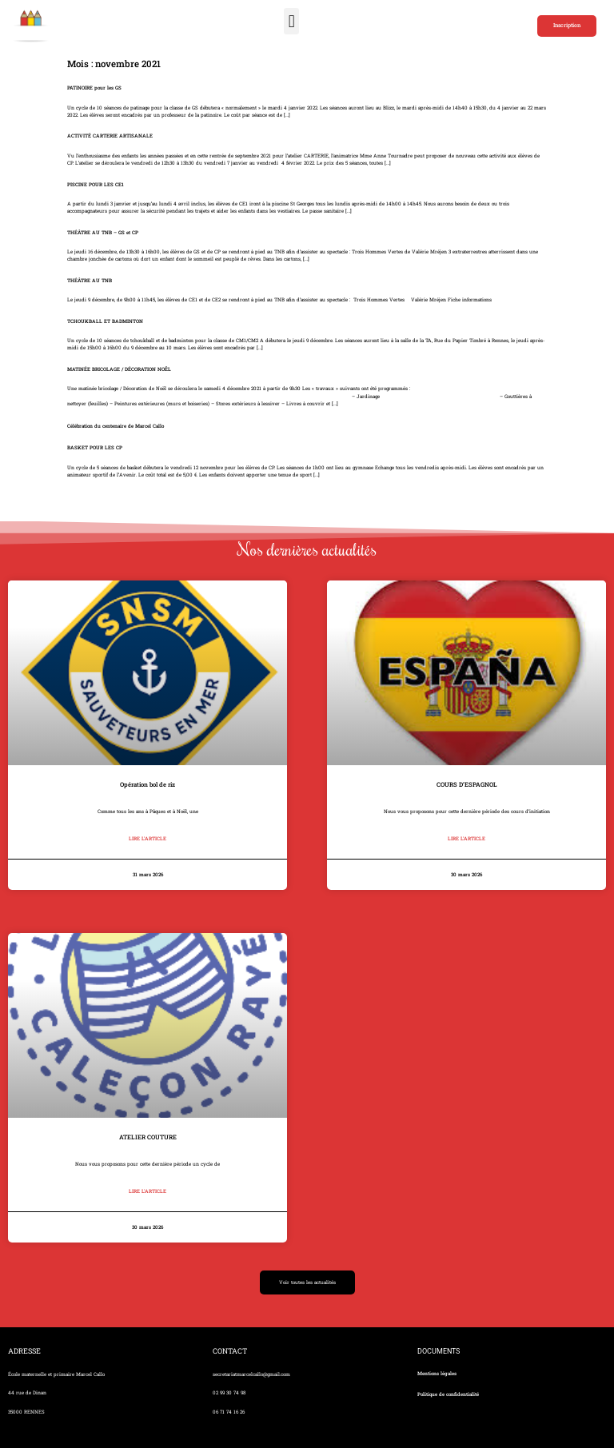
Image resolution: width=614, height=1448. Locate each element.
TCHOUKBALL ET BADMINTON (105, 321)
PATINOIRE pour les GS (94, 88)
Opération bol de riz (147, 784)
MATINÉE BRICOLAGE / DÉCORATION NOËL (119, 369)
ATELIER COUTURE (148, 1137)
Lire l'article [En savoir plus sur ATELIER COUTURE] (147, 1191)
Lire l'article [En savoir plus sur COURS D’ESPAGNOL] (466, 839)
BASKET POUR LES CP (94, 448)
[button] (291, 21)
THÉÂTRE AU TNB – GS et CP (102, 232)
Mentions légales (437, 1373)
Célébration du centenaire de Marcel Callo (115, 426)
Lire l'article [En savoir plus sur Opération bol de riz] (147, 839)
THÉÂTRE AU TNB (89, 280)
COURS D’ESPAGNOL (467, 784)
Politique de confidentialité (448, 1394)
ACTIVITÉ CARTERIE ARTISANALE (110, 136)
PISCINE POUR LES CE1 (95, 184)
